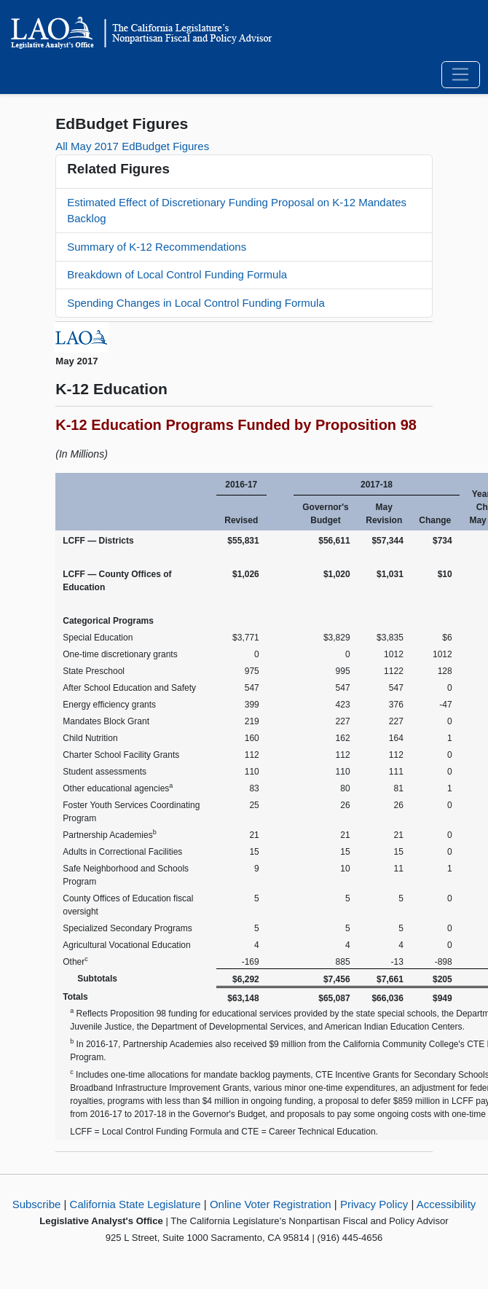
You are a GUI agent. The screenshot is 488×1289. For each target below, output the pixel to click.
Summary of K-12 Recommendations (156, 246)
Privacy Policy (374, 1204)
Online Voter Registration (270, 1204)
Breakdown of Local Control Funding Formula (177, 274)
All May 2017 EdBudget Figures (132, 146)
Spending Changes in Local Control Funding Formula (196, 303)
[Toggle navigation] (460, 75)
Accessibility (446, 1204)
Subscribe (36, 1204)
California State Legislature (135, 1204)
